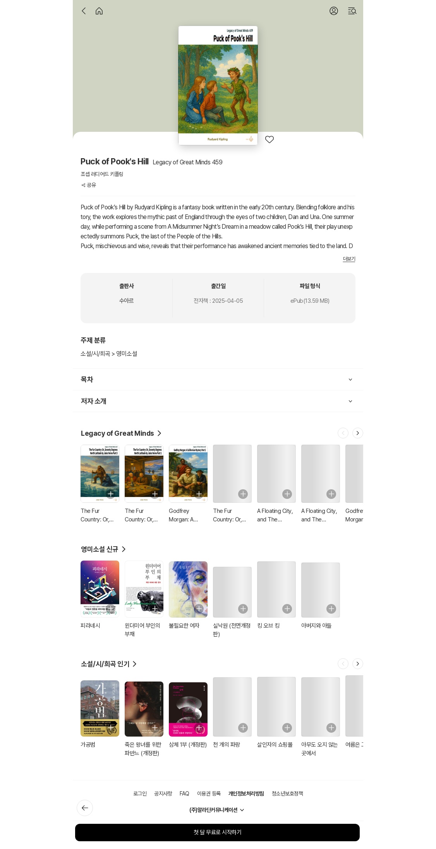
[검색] (352, 11)
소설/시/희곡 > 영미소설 (109, 353)
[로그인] (334, 11)
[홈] (99, 11)
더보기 (349, 259)
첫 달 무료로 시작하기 (217, 832)
